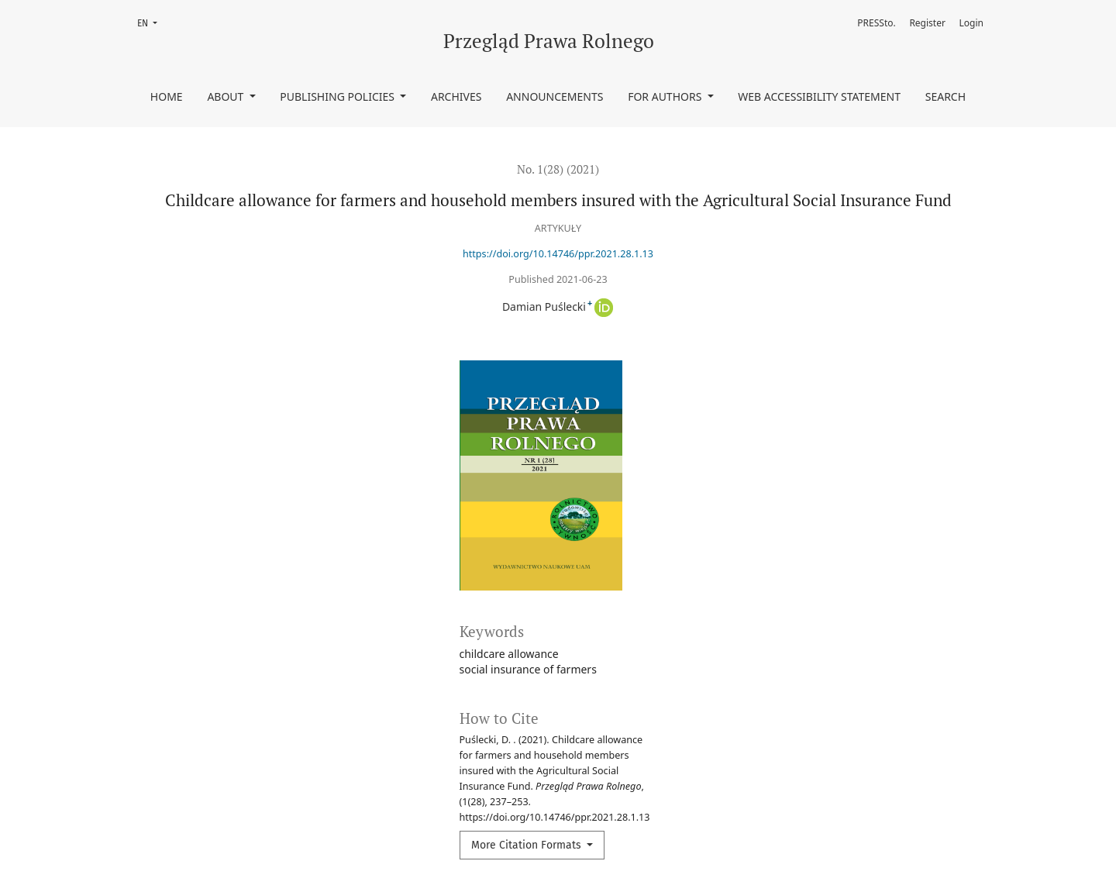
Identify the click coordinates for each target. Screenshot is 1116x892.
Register (927, 22)
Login (971, 22)
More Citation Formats (527, 845)
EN (151, 22)
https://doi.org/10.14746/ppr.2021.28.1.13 (558, 253)
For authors (666, 96)
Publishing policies (338, 96)
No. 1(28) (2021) (558, 169)
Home (166, 96)
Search (945, 96)
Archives (456, 96)
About (226, 96)
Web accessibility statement (819, 96)
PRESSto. (876, 22)
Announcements (554, 96)
